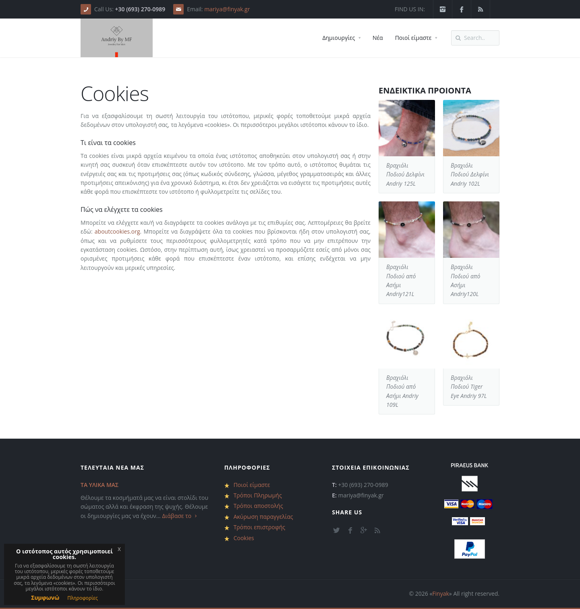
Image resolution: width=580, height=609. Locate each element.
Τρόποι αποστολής (258, 506)
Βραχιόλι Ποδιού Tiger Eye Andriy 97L (469, 387)
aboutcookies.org (117, 231)
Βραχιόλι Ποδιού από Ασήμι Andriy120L (465, 280)
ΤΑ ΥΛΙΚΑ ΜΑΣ (99, 485)
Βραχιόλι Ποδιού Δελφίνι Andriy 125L (405, 174)
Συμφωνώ (45, 597)
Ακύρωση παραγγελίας (263, 516)
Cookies (244, 538)
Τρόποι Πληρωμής (258, 495)
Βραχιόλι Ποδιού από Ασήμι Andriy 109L (402, 391)
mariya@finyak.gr (227, 9)
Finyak (440, 593)
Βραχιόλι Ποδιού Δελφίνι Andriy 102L (470, 174)
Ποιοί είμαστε (252, 485)
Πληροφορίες (82, 597)
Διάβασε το (180, 516)
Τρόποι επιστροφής (259, 527)
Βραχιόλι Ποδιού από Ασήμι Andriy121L (401, 280)
